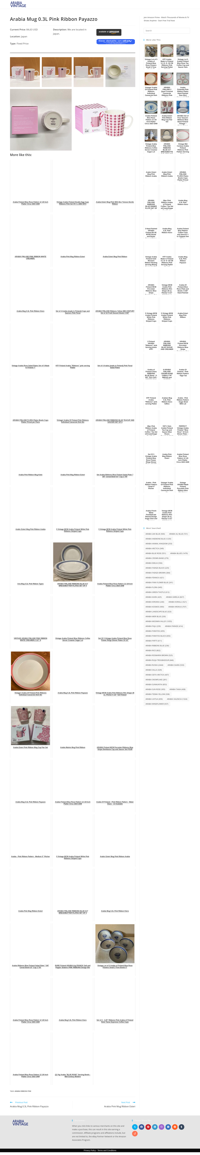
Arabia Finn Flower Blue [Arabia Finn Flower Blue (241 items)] (159, 582)
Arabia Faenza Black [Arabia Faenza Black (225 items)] (157, 568)
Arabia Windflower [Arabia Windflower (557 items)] (157, 704)
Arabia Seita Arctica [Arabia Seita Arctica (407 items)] (157, 675)
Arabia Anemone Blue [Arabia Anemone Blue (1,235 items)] (158, 539)
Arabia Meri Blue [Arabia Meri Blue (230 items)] (156, 616)
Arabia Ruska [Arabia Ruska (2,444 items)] (154, 665)
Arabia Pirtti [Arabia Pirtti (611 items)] (154, 641)
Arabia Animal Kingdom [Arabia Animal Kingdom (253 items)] (159, 543)
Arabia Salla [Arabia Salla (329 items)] (154, 670)
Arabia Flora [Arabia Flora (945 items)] (154, 587)
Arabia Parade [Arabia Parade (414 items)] (174, 626)
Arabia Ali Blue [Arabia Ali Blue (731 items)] (178, 534)
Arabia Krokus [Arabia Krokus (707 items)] (177, 607)
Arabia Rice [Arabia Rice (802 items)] (153, 650)
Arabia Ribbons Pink (23, 1091)
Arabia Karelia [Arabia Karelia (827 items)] (175, 597)
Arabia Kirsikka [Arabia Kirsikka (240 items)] (155, 602)
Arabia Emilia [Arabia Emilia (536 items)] (154, 563)
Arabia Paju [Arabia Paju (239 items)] (153, 626)
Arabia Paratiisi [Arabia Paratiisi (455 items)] (155, 631)
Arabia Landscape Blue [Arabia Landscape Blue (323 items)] (158, 611)
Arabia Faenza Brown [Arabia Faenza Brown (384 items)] (158, 573)
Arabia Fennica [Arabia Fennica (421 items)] (155, 577)
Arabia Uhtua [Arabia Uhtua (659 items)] (154, 699)
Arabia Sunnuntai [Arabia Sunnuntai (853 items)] (156, 684)
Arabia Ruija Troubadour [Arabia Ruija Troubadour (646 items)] (160, 660)
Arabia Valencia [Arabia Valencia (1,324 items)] (177, 699)
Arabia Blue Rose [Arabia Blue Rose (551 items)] (156, 553)
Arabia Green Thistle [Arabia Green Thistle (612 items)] (157, 592)
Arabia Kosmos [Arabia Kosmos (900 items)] (155, 607)
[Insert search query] (167, 30)
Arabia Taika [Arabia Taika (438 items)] (178, 689)
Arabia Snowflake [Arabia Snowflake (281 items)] (156, 679)
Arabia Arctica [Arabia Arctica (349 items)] (155, 548)
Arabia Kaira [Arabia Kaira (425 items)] (154, 597)
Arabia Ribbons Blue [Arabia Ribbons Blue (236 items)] (157, 645)
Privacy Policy (90, 1150)
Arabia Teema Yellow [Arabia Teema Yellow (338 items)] (158, 694)
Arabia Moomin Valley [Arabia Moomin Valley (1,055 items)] (159, 621)
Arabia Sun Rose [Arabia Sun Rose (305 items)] (155, 689)
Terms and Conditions (107, 1150)
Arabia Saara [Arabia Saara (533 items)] (176, 665)
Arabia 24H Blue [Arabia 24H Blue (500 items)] (155, 534)
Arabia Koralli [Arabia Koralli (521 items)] (177, 602)
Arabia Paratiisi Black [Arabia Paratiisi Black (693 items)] (158, 636)
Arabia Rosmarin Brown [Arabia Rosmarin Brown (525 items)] (159, 655)
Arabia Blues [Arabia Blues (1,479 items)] (179, 553)
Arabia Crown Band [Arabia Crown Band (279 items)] (157, 558)
